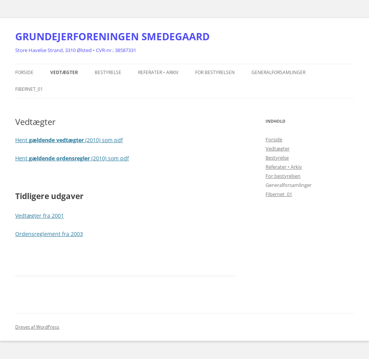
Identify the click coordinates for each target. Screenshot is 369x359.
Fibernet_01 (29, 89)
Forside (24, 72)
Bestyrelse (108, 72)
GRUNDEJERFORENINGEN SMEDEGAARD (112, 36)
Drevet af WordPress (37, 327)
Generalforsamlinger (278, 72)
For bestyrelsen (215, 72)
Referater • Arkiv (158, 72)
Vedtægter (64, 72)
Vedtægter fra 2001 (39, 215)
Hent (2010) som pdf (69, 140)
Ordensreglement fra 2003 (49, 233)
